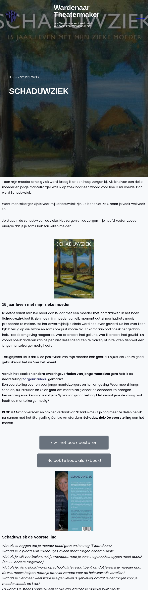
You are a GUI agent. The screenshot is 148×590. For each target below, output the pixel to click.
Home (13, 77)
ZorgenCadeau (35, 379)
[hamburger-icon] (140, 16)
